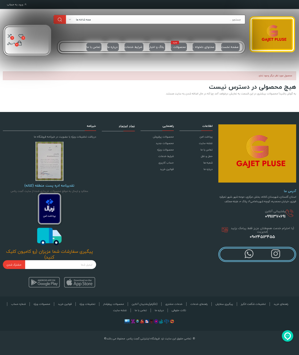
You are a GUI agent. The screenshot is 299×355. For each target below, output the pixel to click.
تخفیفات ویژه (87, 304)
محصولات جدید (165, 143)
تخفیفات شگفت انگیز (253, 304)
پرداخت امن (206, 137)
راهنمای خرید (281, 304)
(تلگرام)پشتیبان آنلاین (145, 304)
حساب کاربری (166, 163)
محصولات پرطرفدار (113, 304)
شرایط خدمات (166, 156)
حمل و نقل (207, 156)
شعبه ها (208, 163)
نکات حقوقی (179, 310)
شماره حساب (18, 304)
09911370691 (278, 216)
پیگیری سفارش (224, 304)
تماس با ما (206, 150)
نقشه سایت (206, 143)
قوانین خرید (167, 169)
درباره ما (208, 169)
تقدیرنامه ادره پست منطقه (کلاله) (49, 185)
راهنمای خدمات (199, 304)
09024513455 (268, 236)
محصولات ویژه (165, 150)
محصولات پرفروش (163, 137)
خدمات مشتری (173, 304)
